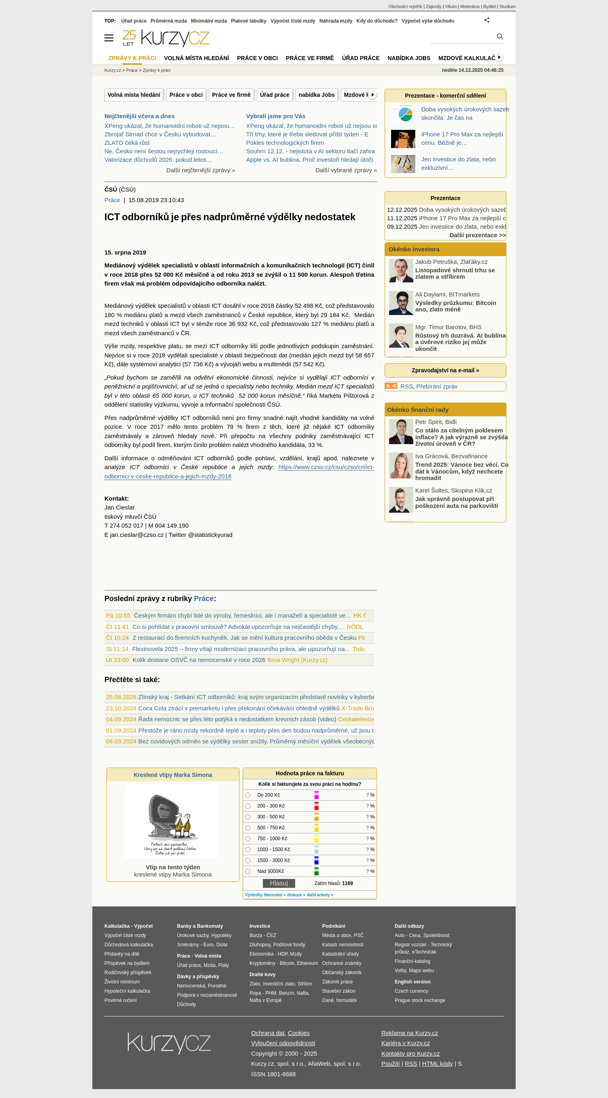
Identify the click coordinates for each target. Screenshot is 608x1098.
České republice (270, 314)
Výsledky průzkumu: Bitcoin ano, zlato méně (455, 308)
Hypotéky (221, 935)
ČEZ (271, 935)
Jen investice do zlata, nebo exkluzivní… (473, 226)
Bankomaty (210, 926)
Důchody (186, 1004)
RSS (406, 386)
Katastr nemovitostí (343, 945)
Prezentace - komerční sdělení (445, 95)
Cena (415, 935)
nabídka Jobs (317, 95)
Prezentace (445, 198)
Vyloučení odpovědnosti (283, 1043)
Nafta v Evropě (265, 1000)
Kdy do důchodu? (377, 21)
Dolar (222, 945)
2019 (139, 252)
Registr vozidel (411, 945)
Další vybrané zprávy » (346, 170)
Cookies (299, 1032)
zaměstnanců (223, 314)
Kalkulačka (117, 926)
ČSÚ (273, 404)
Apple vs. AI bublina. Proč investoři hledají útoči (309, 159)
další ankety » (320, 895)
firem (111, 283)
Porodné (217, 986)
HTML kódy (437, 1063)
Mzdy (296, 954)
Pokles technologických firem (285, 142)
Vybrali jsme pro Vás (276, 116)
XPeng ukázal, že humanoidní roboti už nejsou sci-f (315, 125)
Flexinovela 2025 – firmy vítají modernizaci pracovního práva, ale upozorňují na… (241, 648)
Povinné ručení (120, 1000)
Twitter (177, 534)
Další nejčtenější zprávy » (201, 170)
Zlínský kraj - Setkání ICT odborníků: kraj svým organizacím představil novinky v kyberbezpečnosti (269, 696)
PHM (270, 993)
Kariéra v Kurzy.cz (405, 1043)
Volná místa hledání (134, 95)
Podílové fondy (289, 945)
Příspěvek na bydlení (127, 963)
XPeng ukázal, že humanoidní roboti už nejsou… (169, 125)
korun (318, 274)
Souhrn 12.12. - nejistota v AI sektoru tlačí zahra (310, 151)
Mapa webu (421, 970)
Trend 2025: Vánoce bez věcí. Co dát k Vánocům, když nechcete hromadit (462, 473)
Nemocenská (191, 986)
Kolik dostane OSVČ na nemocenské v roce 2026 (199, 659)
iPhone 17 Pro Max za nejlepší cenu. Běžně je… (484, 218)
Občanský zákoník (342, 972)
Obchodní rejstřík (406, 6)
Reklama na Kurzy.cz (409, 1032)
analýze (114, 466)
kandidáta (292, 444)
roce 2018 (124, 274)
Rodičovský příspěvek (128, 972)
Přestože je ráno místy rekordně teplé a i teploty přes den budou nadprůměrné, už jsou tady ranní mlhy (275, 730)
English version (413, 982)
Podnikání (333, 926)
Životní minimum (122, 982)
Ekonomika (261, 954)
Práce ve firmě (231, 95)
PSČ (359, 935)
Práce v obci (186, 95)
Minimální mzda (209, 21)
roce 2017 (149, 426)
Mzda (209, 965)
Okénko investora (413, 249)
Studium (508, 6)
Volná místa (207, 956)
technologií (328, 265)
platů (155, 314)
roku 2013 (240, 274)
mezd (177, 314)
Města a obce (336, 935)
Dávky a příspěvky (198, 976)
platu (174, 345)
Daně (328, 1000)
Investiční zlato (279, 984)
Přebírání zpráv (437, 386)
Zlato (255, 984)
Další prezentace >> (478, 235)
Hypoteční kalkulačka (127, 991)
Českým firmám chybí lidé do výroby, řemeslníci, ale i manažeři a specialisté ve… (243, 615)
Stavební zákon (339, 991)
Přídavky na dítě (122, 954)
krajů (314, 458)
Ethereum (307, 963)
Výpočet (143, 926)
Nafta (302, 993)
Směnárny (188, 945)
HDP (282, 954)
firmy (254, 417)
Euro (208, 945)
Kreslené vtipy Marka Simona (173, 775)
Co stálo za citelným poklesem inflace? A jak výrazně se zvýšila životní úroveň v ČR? (461, 439)
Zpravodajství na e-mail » (445, 370)
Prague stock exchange (420, 1000)
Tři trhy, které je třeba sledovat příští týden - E (307, 134)
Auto (400, 935)
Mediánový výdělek (132, 265)
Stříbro (305, 984)
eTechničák (424, 952)
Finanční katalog (412, 961)
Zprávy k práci (157, 70)
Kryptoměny (262, 963)
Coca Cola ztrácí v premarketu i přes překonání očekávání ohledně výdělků (238, 708)
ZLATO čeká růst (127, 142)
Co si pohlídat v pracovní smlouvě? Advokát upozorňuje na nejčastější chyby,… (239, 626)
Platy (223, 965)
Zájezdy (433, 6)
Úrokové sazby (192, 935)
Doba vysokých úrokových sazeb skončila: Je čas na (489, 209)
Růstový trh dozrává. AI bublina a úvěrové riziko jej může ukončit (460, 344)
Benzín (286, 993)
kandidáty (335, 417)
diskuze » (296, 895)
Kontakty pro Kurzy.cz (410, 1053)
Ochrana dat (268, 1032)
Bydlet (489, 6)
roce (221, 323)
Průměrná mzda (168, 21)
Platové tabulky (249, 21)
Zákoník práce (337, 982)
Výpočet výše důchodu (428, 21)
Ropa (255, 993)
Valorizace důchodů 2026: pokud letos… (158, 159)
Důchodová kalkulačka (128, 945)
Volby (400, 970)
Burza (256, 935)
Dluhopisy (260, 945)
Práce (112, 199)
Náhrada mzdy (335, 21)
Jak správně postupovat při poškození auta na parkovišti (456, 504)
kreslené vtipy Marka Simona (171, 867)
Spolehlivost (436, 935)
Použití (390, 1063)
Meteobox (470, 6)
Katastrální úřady (340, 954)
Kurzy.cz (112, 70)
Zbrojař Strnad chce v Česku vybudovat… (160, 134)
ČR (185, 333)
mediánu (136, 314)
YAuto (451, 6)
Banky (184, 926)
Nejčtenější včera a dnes (139, 116)
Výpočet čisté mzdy (293, 21)
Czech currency (411, 991)
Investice (260, 926)
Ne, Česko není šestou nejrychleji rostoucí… (163, 151)
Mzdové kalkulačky (471, 58)
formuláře (346, 1000)
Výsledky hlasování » (265, 895)
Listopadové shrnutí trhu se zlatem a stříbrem (455, 275)
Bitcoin (287, 963)
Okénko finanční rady (418, 409)
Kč (179, 274)
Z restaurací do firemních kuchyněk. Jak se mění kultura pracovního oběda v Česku (244, 637)
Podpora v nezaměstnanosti (207, 995)
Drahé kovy (263, 974)
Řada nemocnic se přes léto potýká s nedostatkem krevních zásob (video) (237, 719)
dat (283, 355)
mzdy (127, 345)
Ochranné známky (341, 963)
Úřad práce (274, 95)
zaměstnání (357, 345)
